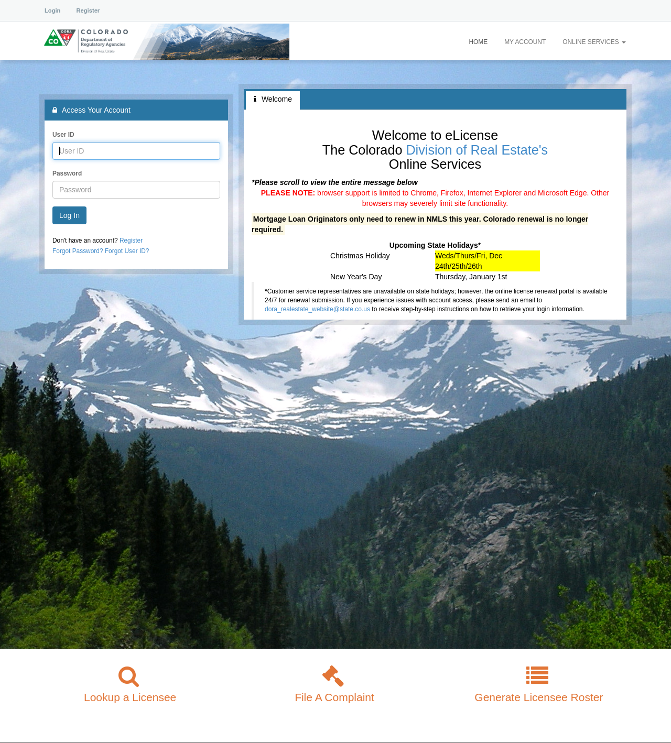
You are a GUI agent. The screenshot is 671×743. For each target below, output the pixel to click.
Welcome (273, 99)
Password (67, 173)
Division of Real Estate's (477, 150)
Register (88, 10)
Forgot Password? (77, 251)
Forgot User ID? (127, 251)
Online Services (594, 42)
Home (478, 42)
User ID (63, 134)
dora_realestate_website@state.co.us (317, 309)
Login (52, 10)
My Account (525, 42)
